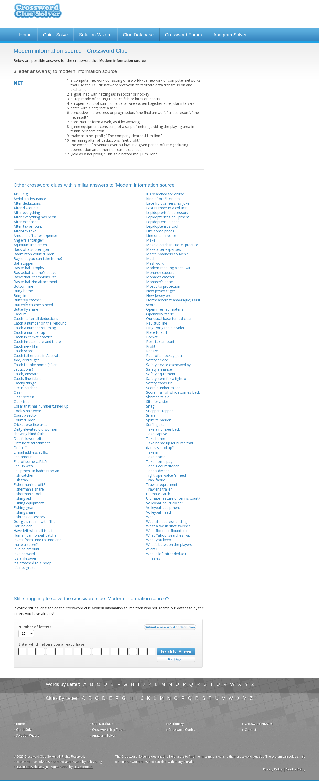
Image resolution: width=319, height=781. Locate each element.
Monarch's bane (159, 281)
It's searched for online (165, 194)
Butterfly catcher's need (33, 304)
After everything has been (35, 217)
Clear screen (24, 396)
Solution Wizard (95, 34)
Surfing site (155, 424)
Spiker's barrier (158, 420)
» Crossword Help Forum (107, 729)
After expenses (26, 221)
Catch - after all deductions (36, 318)
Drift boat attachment (32, 443)
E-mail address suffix (31, 452)
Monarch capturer (161, 272)
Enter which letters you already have (51, 644)
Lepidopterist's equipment (167, 217)
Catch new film (26, 346)
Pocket (152, 337)
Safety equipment (160, 373)
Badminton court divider (34, 254)
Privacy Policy (273, 769)
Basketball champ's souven (36, 272)
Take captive (156, 433)
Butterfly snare (26, 309)
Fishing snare (24, 512)
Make (150, 240)
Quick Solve (55, 34)
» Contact (249, 729)
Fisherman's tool (27, 493)
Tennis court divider (162, 466)
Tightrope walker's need (166, 475)
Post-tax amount (160, 341)
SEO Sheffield (82, 767)
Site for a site (157, 401)
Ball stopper (24, 263)
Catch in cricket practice (33, 337)
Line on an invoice (161, 235)
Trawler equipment (161, 484)
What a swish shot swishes (168, 526)
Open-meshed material (165, 309)
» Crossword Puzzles (257, 724)
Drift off (20, 447)
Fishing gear (24, 507)
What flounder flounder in (167, 530)
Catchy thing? (25, 383)
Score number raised (163, 387)
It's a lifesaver (25, 558)
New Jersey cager (160, 290)
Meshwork (155, 263)
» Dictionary (175, 724)
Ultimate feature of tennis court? (173, 498)
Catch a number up (29, 332)
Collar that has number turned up (41, 406)
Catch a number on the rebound (40, 323)
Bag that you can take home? (38, 258)
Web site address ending (166, 521)
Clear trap (22, 401)
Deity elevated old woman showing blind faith (35, 431)
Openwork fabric (160, 313)
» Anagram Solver (103, 735)
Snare (151, 415)
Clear (18, 392)
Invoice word (24, 553)
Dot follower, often (30, 438)
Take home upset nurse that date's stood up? (169, 445)
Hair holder (23, 526)
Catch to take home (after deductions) (35, 367)
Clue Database (138, 34)
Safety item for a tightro (166, 378)
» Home (19, 724)
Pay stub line (156, 323)
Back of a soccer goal (32, 249)
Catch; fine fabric (27, 378)
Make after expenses (163, 249)
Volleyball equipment (163, 507)
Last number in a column (166, 207)
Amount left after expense (35, 235)
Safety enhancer (159, 369)
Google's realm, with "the (35, 521)
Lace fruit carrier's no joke (167, 203)
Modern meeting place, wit (168, 267)
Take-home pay (159, 461)
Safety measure (159, 383)
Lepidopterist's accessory (167, 212)
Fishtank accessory (29, 516)
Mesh (150, 258)
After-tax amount (28, 226)
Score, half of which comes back (173, 392)
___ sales (153, 558)
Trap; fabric (155, 479)
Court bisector (25, 415)
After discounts (26, 207)
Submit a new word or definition (170, 628)
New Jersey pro (159, 295)
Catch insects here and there (37, 341)
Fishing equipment (29, 503)
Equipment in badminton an (36, 470)
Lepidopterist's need (163, 221)
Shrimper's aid (157, 396)
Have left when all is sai (33, 530)
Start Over (176, 659)
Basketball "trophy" (30, 267)
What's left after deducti (166, 553)
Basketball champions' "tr (35, 277)
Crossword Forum (183, 34)
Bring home (23, 290)
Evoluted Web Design (32, 767)
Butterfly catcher (27, 300)
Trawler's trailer (159, 489)
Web (150, 516)
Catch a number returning (35, 327)
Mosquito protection (163, 286)
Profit (150, 346)
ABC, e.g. (21, 194)
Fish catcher (24, 475)
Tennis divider (157, 470)
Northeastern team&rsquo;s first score (173, 302)
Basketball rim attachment (35, 281)
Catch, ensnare (26, 373)
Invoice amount (26, 549)
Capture (20, 313)
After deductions (27, 203)
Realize (152, 350)
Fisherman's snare (29, 489)
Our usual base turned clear (169, 318)
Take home (155, 438)
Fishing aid (22, 498)
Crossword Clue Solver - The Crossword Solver (38, 13)
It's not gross (24, 567)
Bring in (20, 295)
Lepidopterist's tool (162, 226)
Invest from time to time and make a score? (37, 542)
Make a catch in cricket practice (172, 244)
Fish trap (21, 479)
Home (25, 34)
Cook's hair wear (27, 410)
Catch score (23, 350)
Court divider (24, 420)
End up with (23, 466)
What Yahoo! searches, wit (168, 535)
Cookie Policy (295, 769)
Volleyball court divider (164, 503)
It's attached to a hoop (32, 562)
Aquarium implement (31, 244)
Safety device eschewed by (168, 364)
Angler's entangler (28, 240)
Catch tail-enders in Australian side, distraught (38, 357)
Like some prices (160, 230)
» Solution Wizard (26, 735)
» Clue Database (101, 724)
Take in (152, 452)
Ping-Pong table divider (165, 327)
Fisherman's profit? (29, 484)
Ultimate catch (158, 493)
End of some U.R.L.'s (31, 461)
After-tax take (25, 230)
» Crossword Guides (180, 729)
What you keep (158, 539)
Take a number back (163, 429)
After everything (27, 212)
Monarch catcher (160, 277)
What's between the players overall (169, 546)
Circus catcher (25, 387)
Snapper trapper (159, 410)
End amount (24, 456)
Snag (150, 406)
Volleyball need (158, 512)
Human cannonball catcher (36, 535)
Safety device (157, 360)
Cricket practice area (30, 424)
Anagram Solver (230, 34)
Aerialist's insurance (30, 198)
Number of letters (34, 626)
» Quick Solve (23, 729)
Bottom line (23, 286)
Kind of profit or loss (163, 198)
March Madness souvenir (167, 254)
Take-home (155, 456)
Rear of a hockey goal (164, 355)
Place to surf (156, 332)
